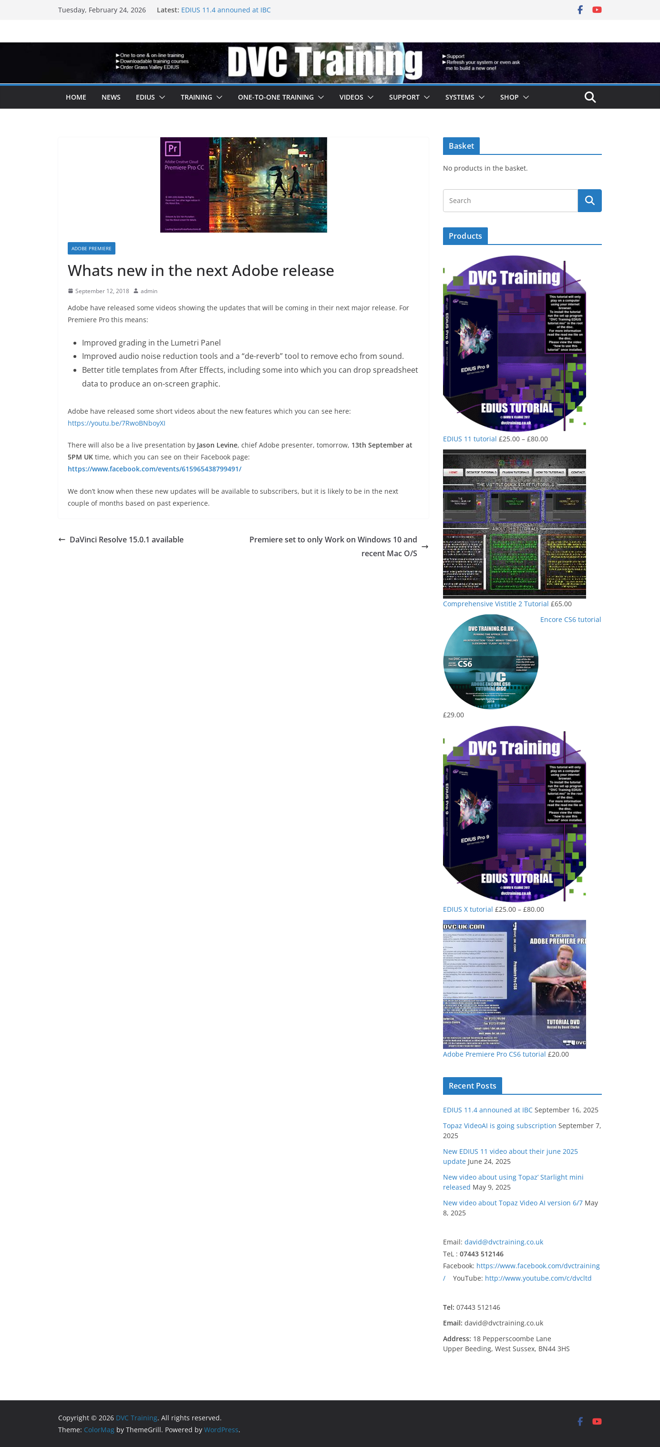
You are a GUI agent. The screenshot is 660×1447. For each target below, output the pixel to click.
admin (149, 291)
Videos (351, 97)
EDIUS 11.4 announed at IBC (226, 9)
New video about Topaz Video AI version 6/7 (513, 1202)
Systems (459, 97)
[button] (160, 97)
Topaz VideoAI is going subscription (500, 1125)
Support (404, 97)
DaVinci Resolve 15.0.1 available (121, 539)
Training (196, 97)
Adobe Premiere (92, 248)
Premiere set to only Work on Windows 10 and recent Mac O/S (339, 546)
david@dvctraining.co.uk (503, 1241)
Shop (509, 97)
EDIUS (145, 97)
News (111, 97)
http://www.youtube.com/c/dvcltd (538, 1278)
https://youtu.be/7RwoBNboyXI (116, 423)
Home (76, 97)
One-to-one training (276, 97)
